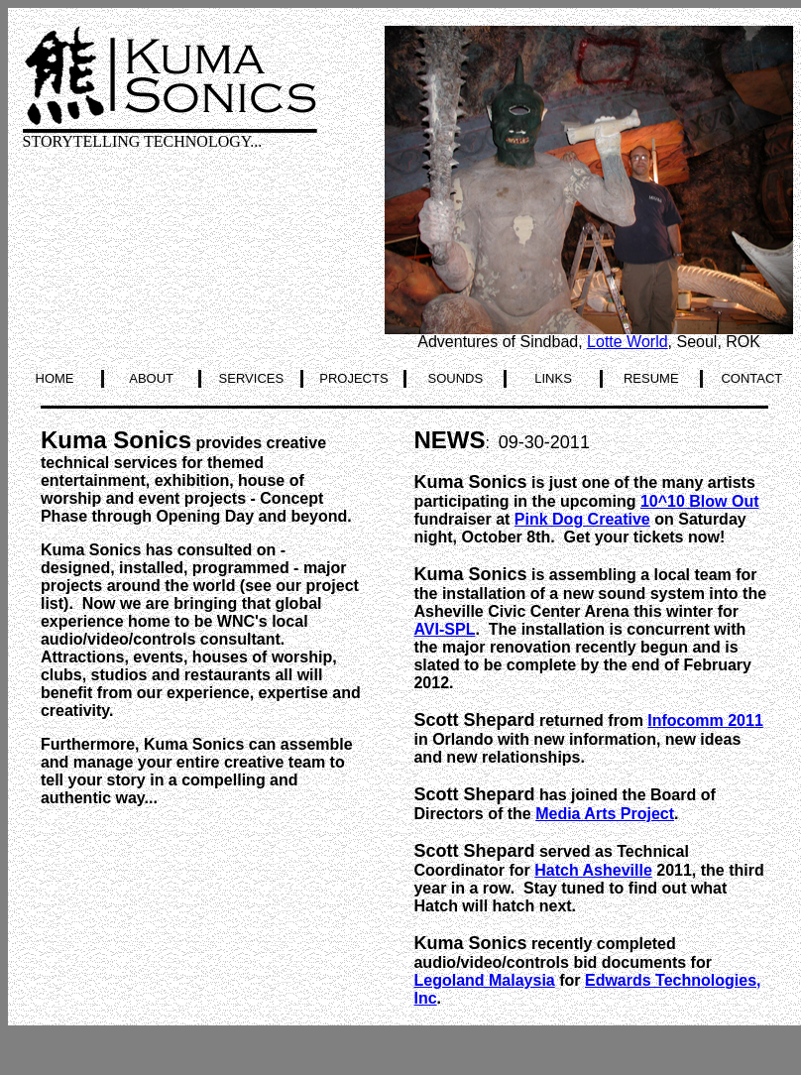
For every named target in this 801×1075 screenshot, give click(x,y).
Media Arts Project (604, 813)
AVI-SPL (444, 629)
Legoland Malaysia (483, 980)
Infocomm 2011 (704, 720)
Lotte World (627, 341)
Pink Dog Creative (582, 519)
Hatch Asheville (593, 870)
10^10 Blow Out (699, 501)
